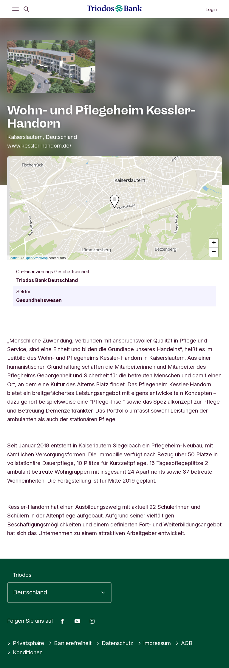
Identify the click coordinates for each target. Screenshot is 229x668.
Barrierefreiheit (70, 643)
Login (211, 9)
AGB (184, 643)
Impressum (154, 643)
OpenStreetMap (36, 258)
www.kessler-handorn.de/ (39, 145)
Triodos (22, 574)
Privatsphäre (25, 643)
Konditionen (25, 652)
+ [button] (214, 243)
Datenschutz (114, 643)
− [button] (214, 252)
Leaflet (13, 258)
